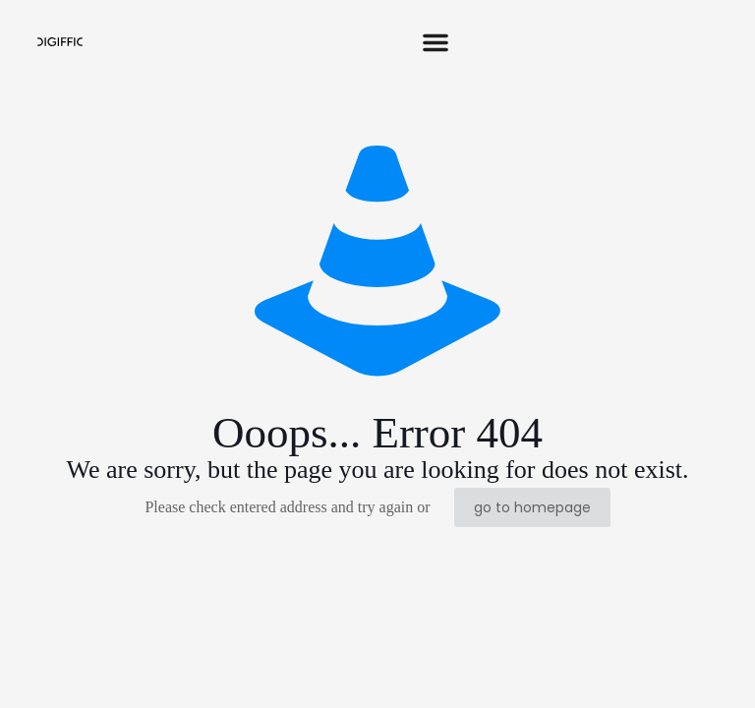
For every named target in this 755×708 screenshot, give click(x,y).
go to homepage (532, 507)
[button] (435, 42)
